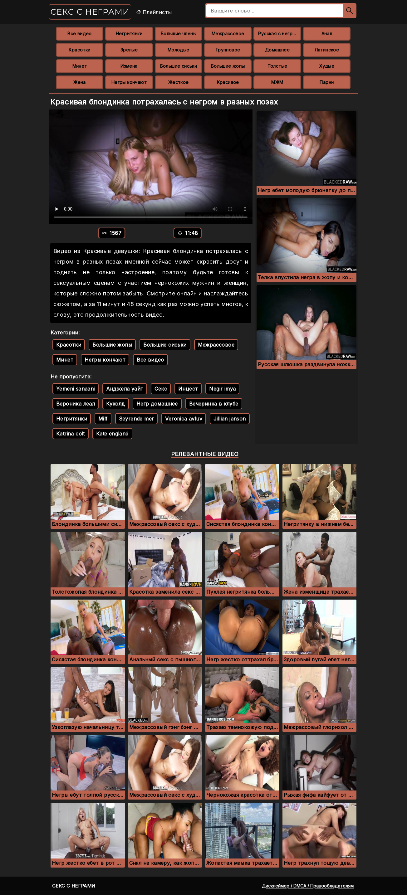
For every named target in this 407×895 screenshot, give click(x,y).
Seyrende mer (136, 419)
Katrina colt (70, 433)
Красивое (228, 82)
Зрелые (129, 49)
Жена (79, 82)
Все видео (79, 33)
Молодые (178, 49)
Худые (326, 66)
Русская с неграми (279, 33)
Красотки (79, 49)
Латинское (327, 49)
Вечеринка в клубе (213, 404)
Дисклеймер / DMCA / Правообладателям (308, 885)
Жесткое (178, 82)
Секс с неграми (90, 12)
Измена (128, 66)
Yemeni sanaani (75, 389)
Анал (326, 33)
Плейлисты (154, 12)
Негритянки (129, 33)
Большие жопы (228, 66)
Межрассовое (228, 33)
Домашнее (277, 49)
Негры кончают (129, 82)
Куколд (115, 404)
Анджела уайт (125, 389)
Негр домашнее (157, 404)
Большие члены (178, 33)
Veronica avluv (183, 419)
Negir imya (222, 389)
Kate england (112, 433)
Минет (79, 66)
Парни (327, 82)
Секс (160, 389)
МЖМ (277, 82)
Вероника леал (75, 404)
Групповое (228, 49)
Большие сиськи (178, 66)
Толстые (277, 66)
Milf (103, 419)
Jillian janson (229, 419)
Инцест (188, 389)
